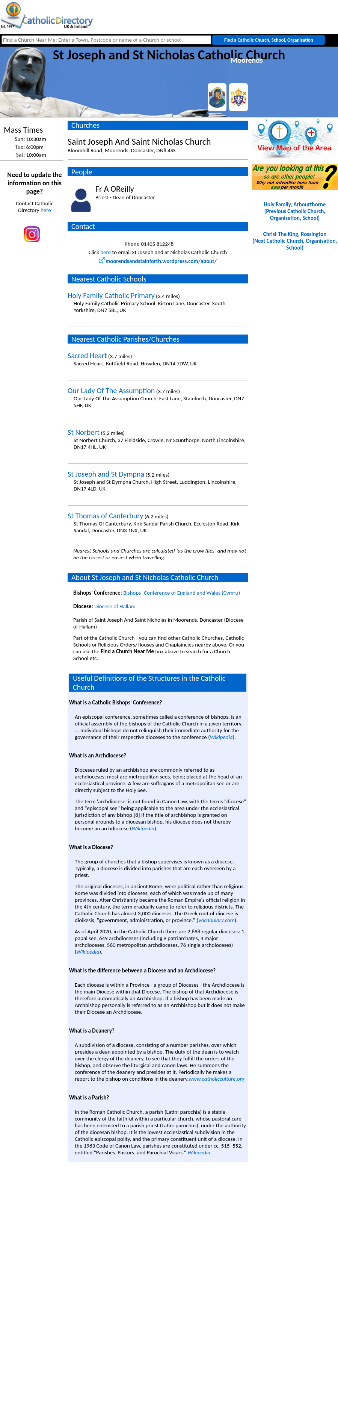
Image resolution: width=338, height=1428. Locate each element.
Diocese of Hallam (115, 606)
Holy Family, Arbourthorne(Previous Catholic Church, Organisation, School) (295, 211)
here (46, 210)
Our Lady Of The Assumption (111, 390)
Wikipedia (221, 737)
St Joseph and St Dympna (106, 474)
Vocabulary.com (216, 920)
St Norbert (84, 432)
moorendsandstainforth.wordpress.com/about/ (158, 261)
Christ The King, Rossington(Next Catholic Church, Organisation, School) (295, 241)
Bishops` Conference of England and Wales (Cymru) (181, 592)
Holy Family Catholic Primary (111, 295)
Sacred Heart (87, 355)
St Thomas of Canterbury (105, 515)
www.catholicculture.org (216, 1078)
